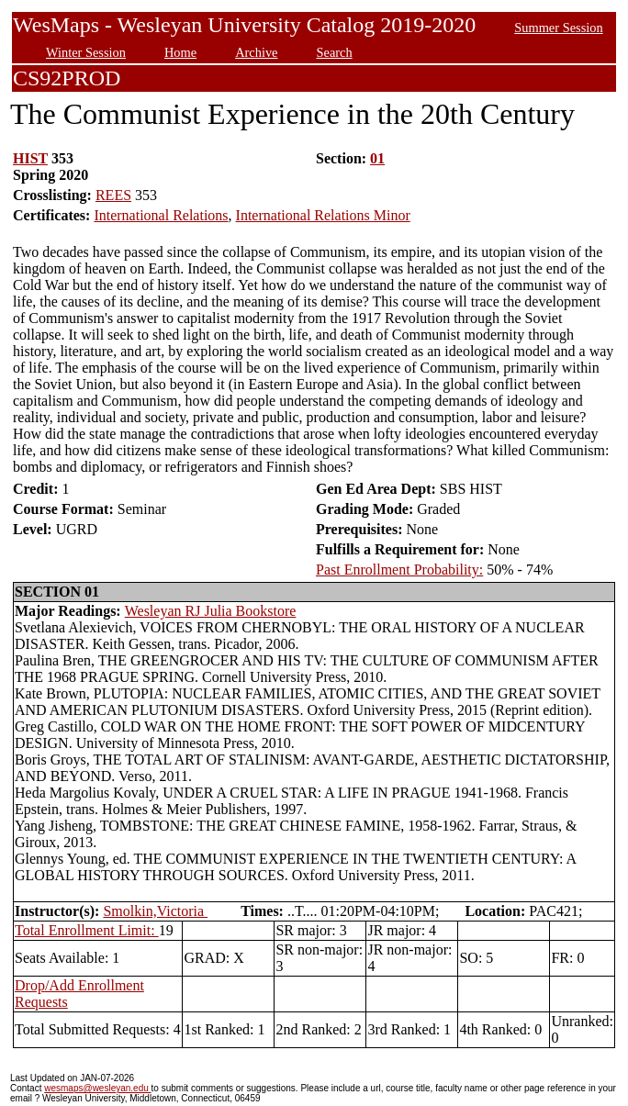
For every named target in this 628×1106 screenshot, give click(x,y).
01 (377, 158)
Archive (256, 52)
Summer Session (558, 27)
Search (335, 52)
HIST (30, 158)
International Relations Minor (323, 215)
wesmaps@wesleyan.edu (97, 1088)
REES (113, 195)
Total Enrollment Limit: (87, 930)
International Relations (161, 215)
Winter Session (86, 52)
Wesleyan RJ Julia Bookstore (211, 611)
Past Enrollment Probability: (399, 569)
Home (180, 52)
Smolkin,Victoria (155, 911)
